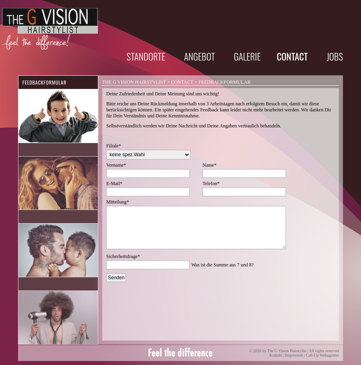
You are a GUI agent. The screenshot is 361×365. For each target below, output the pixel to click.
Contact (182, 82)
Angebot (199, 56)
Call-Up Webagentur (322, 355)
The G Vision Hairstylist (134, 82)
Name (210, 165)
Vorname (116, 165)
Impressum (294, 355)
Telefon (211, 183)
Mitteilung (117, 202)
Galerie (247, 56)
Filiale (113, 146)
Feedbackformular (44, 82)
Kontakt (276, 355)
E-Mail (114, 183)
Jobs (335, 56)
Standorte (146, 56)
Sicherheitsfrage (123, 256)
